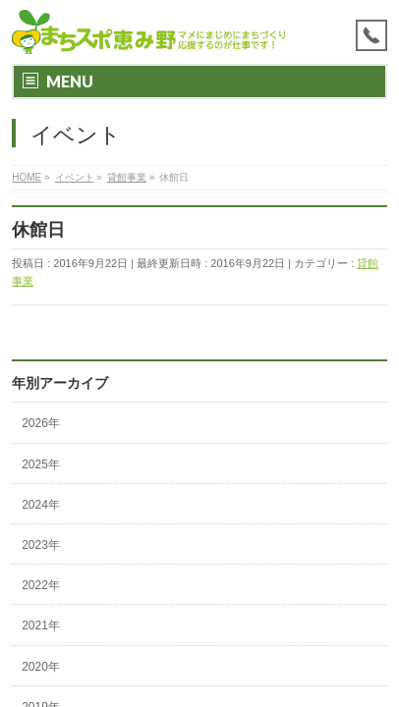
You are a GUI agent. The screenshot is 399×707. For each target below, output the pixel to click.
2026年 (41, 423)
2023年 (41, 545)
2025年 (41, 464)
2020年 (41, 667)
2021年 (41, 625)
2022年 (41, 585)
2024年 (41, 505)
